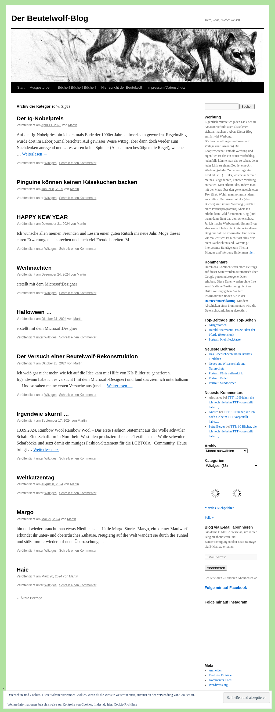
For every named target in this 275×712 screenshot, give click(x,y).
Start (20, 87)
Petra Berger (217, 426)
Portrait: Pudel (218, 378)
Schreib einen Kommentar (77, 163)
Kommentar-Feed (220, 680)
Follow (209, 517)
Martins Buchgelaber (219, 508)
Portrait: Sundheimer (222, 383)
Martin (72, 125)
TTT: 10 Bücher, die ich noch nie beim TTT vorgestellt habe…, (231, 402)
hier (252, 252)
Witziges (50, 163)
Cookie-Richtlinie (125, 704)
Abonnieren (216, 568)
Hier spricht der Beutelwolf (121, 87)
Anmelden (215, 670)
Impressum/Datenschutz (166, 87)
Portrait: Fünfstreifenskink (226, 373)
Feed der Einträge (220, 675)
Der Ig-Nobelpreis (40, 118)
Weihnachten (34, 268)
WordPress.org (218, 685)
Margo (25, 512)
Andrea (213, 412)
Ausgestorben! (41, 87)
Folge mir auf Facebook (226, 587)
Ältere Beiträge (29, 598)
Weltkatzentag (36, 477)
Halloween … (34, 312)
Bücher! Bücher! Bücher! (77, 87)
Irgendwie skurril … (43, 414)
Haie (22, 569)
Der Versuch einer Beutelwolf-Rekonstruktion (77, 356)
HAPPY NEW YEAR (42, 217)
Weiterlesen (35, 154)
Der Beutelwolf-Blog (49, 18)
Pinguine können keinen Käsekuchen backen (77, 182)
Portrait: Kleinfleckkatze (225, 339)
